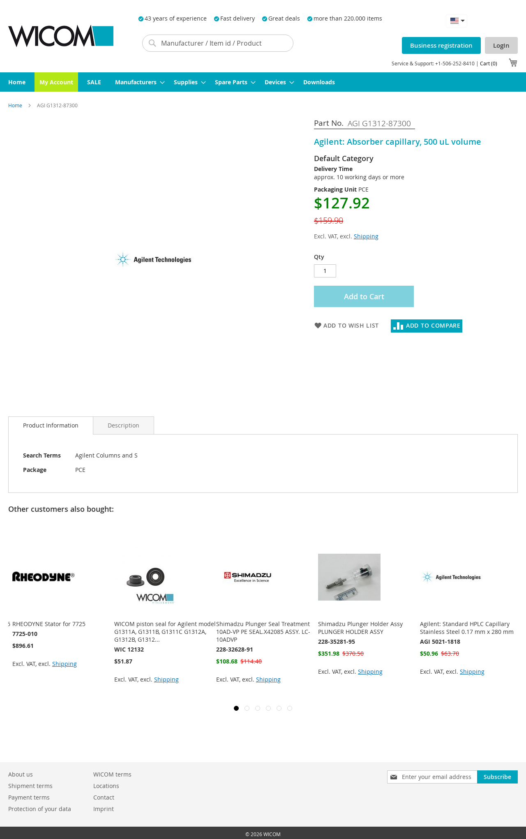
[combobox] (217, 43)
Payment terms (29, 797)
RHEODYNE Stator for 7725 (48, 624)
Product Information (50, 425)
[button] (456, 21)
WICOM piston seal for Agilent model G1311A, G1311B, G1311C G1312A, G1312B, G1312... (165, 631)
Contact (103, 797)
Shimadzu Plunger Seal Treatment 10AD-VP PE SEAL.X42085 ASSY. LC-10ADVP (263, 631)
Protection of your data (39, 809)
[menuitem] (16, 82)
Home (15, 105)
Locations (106, 786)
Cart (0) (488, 63)
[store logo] (60, 36)
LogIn (501, 45)
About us (20, 774)
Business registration (441, 45)
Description (123, 425)
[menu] (263, 82)
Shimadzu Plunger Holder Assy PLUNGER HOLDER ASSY (360, 628)
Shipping (366, 236)
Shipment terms (30, 786)
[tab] (50, 425)
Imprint (103, 809)
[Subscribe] (497, 777)
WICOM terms (112, 774)
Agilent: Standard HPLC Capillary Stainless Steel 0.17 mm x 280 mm (467, 628)
